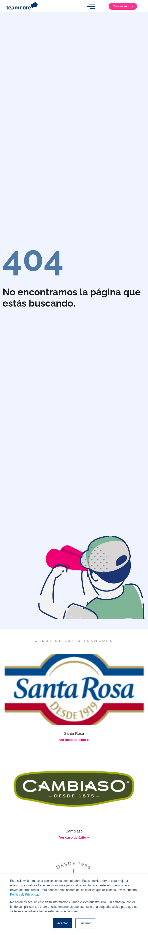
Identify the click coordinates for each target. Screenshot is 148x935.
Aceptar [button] (62, 923)
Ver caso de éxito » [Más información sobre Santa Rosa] (74, 740)
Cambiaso (74, 831)
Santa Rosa (74, 733)
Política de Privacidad (24, 894)
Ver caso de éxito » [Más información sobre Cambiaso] (74, 837)
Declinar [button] (85, 923)
